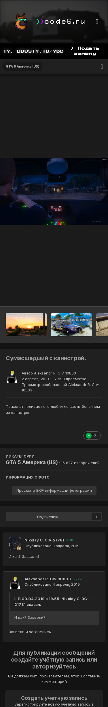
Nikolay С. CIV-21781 (44, 540)
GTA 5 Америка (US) (32, 462)
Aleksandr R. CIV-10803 (55, 373)
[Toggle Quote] (15, 598)
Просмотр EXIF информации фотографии (54, 490)
